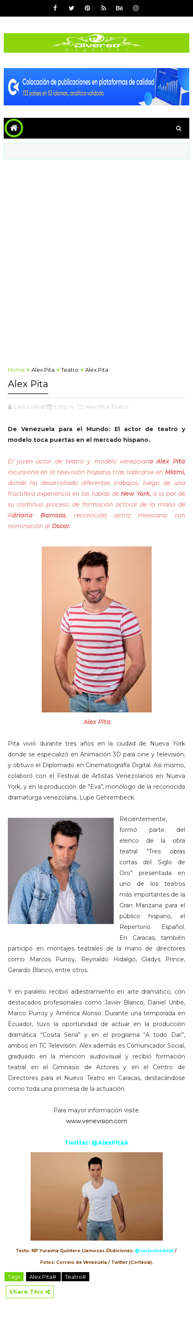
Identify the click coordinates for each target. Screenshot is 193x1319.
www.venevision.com (96, 1121)
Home (16, 369)
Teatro (70, 369)
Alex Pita (43, 369)
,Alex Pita (96, 406)
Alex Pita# (43, 1276)
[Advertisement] (96, 260)
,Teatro (119, 406)
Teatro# (75, 1276)
